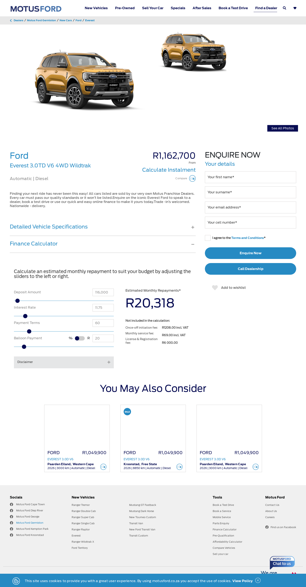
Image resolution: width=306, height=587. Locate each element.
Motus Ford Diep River (29, 510)
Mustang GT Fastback (142, 504)
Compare (185, 178)
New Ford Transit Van (142, 529)
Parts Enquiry (221, 523)
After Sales (202, 8)
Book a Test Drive (233, 8)
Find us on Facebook (280, 527)
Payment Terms (27, 323)
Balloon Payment (28, 338)
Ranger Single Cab (83, 523)
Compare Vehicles (224, 547)
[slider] (26, 301)
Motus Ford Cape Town (30, 504)
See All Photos (282, 128)
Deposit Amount (27, 292)
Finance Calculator (224, 529)
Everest (76, 535)
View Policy (242, 581)
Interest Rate (25, 307)
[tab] (103, 229)
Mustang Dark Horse (141, 511)
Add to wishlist (229, 288)
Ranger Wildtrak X (83, 541)
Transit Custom (138, 535)
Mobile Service (222, 517)
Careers (269, 517)
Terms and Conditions (247, 238)
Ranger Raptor (81, 529)
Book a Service (222, 511)
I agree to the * (235, 238)
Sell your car (220, 554)
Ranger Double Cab (84, 511)
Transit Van (136, 523)
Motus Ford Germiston (29, 522)
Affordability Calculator (227, 541)
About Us (271, 511)
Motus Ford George (27, 516)
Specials (178, 8)
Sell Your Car (152, 8)
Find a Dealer (266, 8)
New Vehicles (96, 8)
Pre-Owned (125, 8)
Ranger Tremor (81, 504)
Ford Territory (80, 547)
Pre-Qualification (223, 535)
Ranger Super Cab (83, 517)
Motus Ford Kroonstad (30, 535)
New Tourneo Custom (142, 517)
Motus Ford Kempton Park (32, 528)
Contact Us (272, 504)
